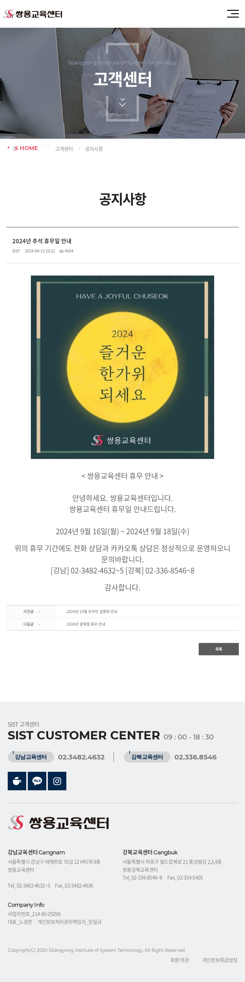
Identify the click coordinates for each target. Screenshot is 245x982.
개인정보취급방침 (219, 960)
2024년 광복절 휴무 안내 (86, 624)
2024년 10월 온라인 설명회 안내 (92, 611)
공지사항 (94, 148)
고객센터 (64, 148)
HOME (25, 148)
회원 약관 (179, 960)
